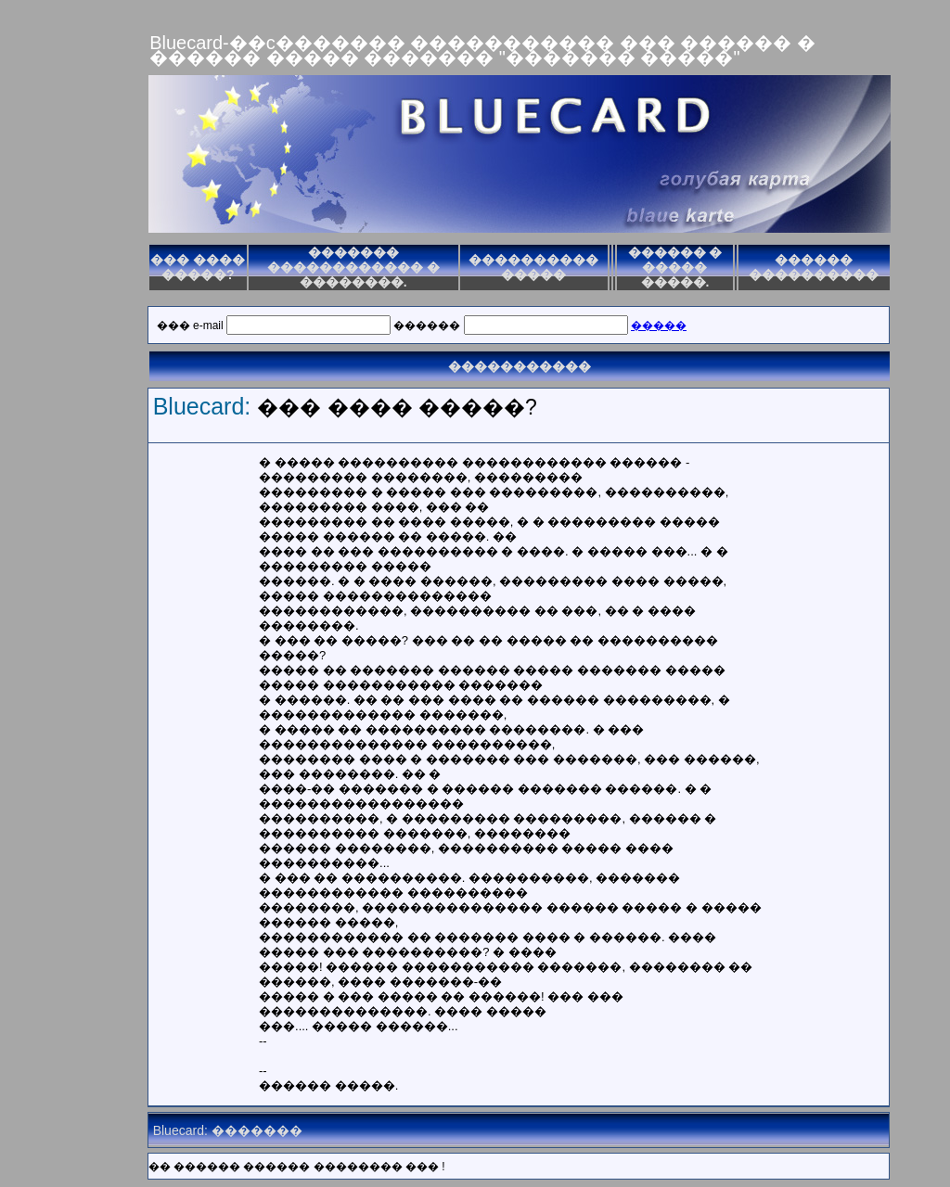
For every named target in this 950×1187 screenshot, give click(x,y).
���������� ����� (533, 267)
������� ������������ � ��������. (353, 267)
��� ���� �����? (197, 267)
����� (659, 325)
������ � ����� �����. (675, 267)
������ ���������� (814, 267)
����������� (519, 366)
